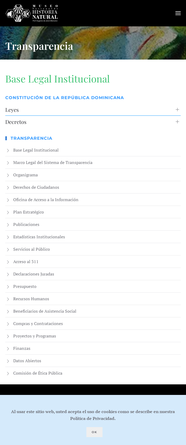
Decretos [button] (15, 121)
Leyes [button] (12, 109)
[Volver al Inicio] (31, 13)
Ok (94, 432)
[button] (178, 13)
